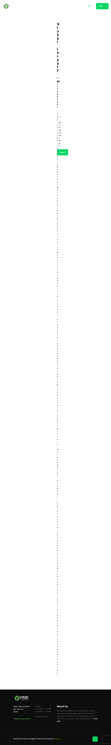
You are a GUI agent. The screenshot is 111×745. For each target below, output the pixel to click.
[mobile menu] (89, 6)
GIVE (102, 6)
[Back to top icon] (95, 739)
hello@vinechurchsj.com (22, 719)
